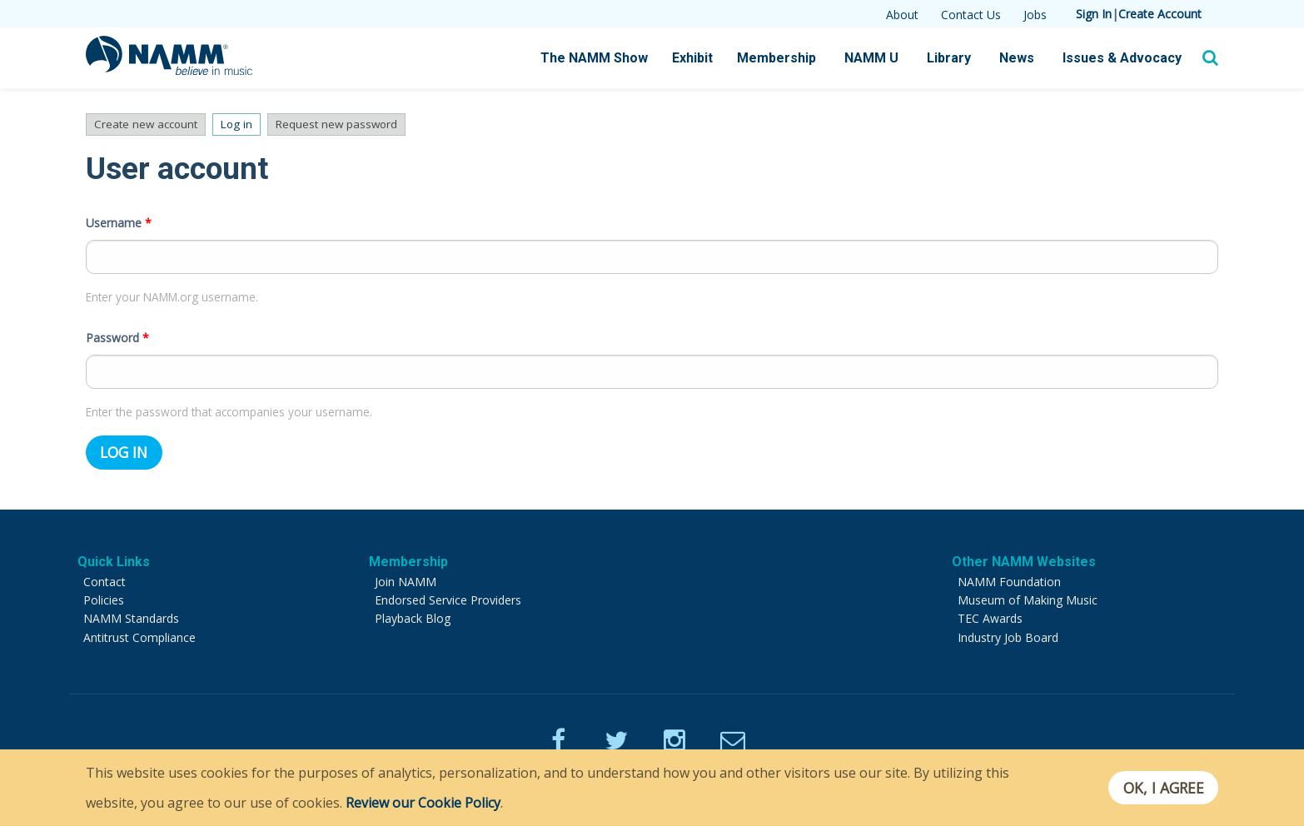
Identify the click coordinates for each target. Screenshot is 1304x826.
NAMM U (871, 58)
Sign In (1094, 14)
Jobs (1035, 14)
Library (949, 58)
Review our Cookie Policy (423, 803)
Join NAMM (405, 577)
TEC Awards (990, 613)
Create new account (147, 124)
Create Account (1160, 14)
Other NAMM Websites (1024, 557)
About (902, 14)
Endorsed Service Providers (448, 595)
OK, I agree (1162, 788)
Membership (776, 58)
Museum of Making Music (1027, 595)
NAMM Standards (131, 613)
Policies (103, 595)
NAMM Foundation (1009, 577)
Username (119, 218)
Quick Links (113, 557)
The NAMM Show (594, 58)
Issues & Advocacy (1122, 58)
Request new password (348, 124)
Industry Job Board (1008, 632)
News (1016, 58)
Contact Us (971, 14)
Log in (248, 124)
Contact (104, 577)
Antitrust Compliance (139, 632)
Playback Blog (412, 613)
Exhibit (692, 58)
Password (117, 333)
